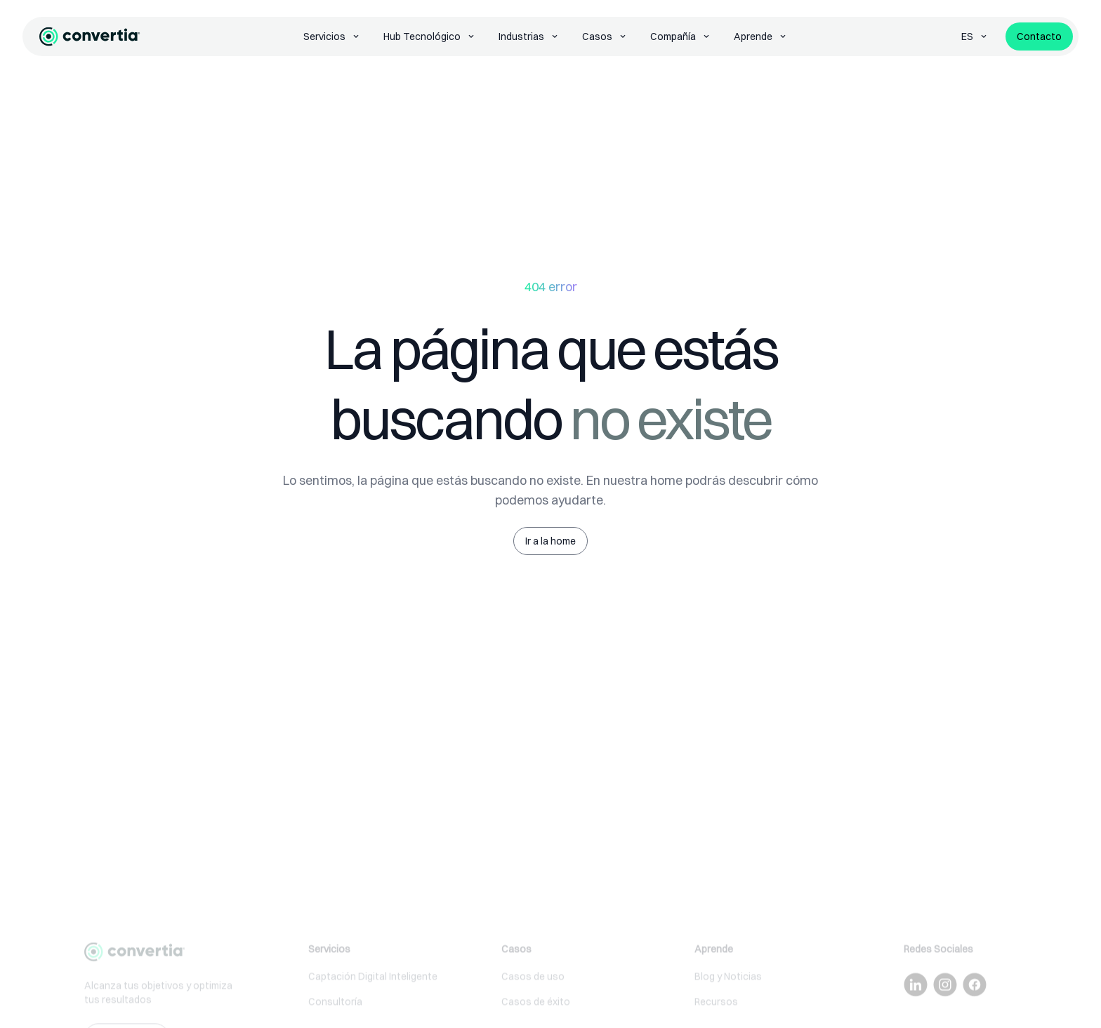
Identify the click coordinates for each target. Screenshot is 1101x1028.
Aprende (761, 36)
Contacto (1039, 36)
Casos (605, 36)
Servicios (332, 36)
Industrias (529, 36)
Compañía (680, 36)
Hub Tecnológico (429, 36)
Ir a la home (550, 541)
